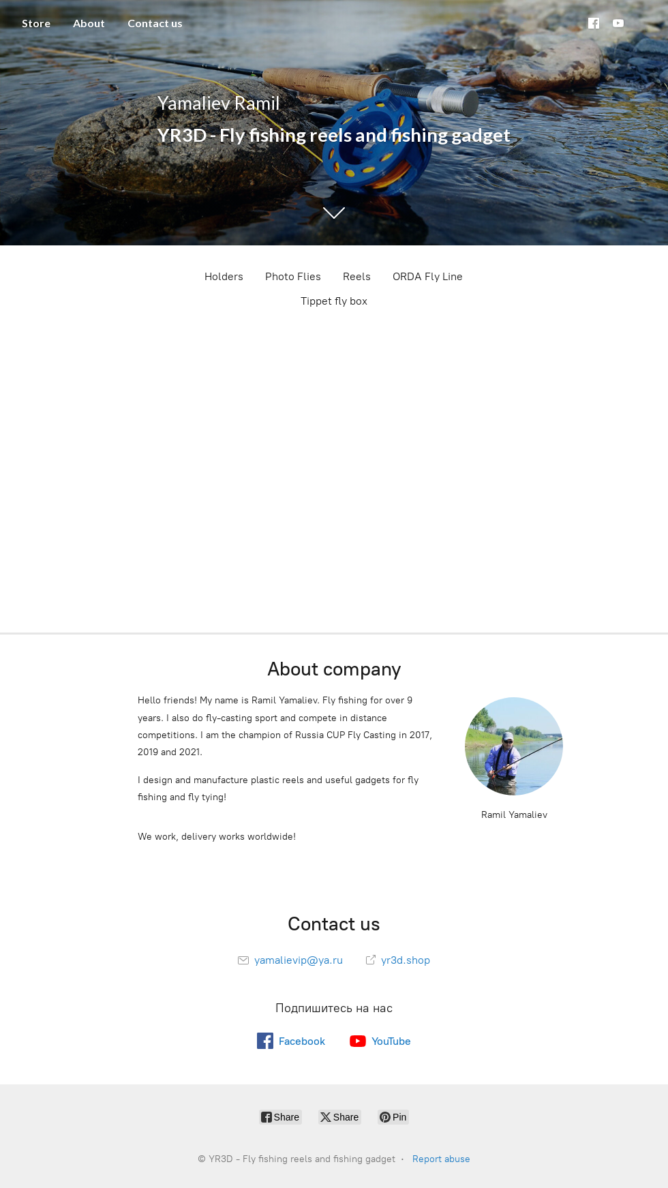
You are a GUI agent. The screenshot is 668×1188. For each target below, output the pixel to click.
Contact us (155, 22)
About (89, 22)
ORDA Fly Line (428, 276)
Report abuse (441, 1159)
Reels (357, 276)
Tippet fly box (334, 300)
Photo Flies (293, 276)
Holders (223, 276)
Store (36, 22)
